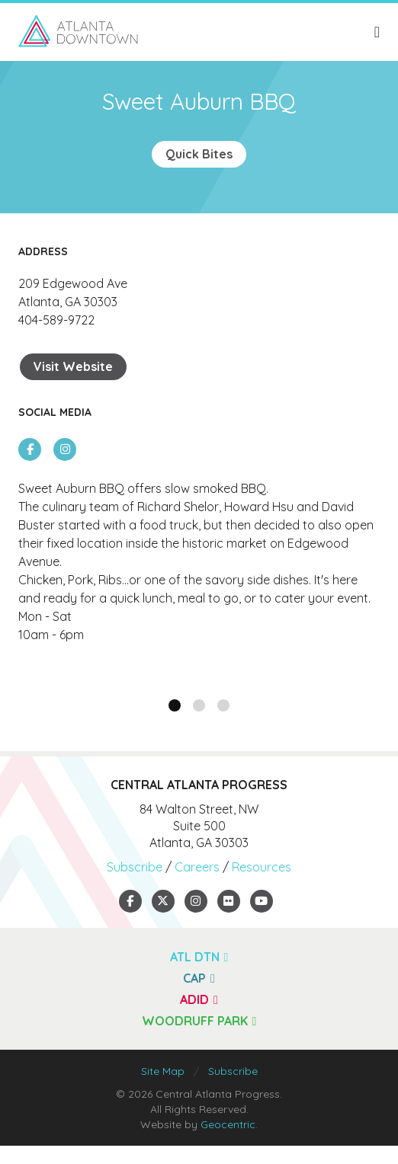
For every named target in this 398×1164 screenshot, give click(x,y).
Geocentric (228, 1124)
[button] (174, 705)
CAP (199, 978)
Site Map (163, 1071)
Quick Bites (199, 153)
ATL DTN (199, 956)
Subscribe (134, 867)
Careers (197, 867)
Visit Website (73, 366)
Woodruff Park (199, 1020)
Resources (261, 867)
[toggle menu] (377, 32)
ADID (199, 999)
